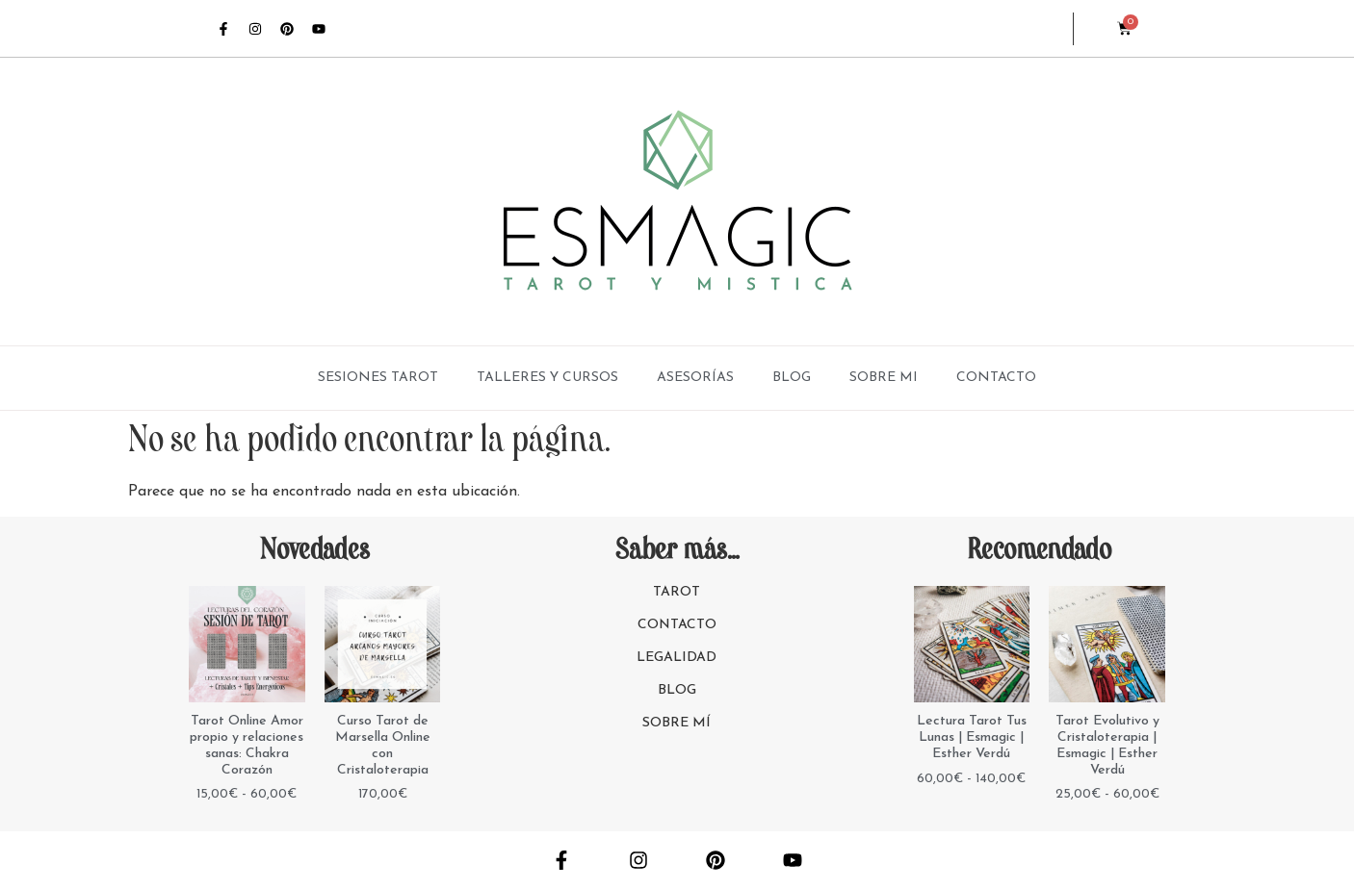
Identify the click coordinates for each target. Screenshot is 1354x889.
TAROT (676, 592)
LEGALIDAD (676, 657)
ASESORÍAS (695, 377)
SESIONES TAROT (378, 377)
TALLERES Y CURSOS (547, 377)
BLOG (791, 377)
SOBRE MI (883, 377)
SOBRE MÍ (676, 723)
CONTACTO (996, 377)
